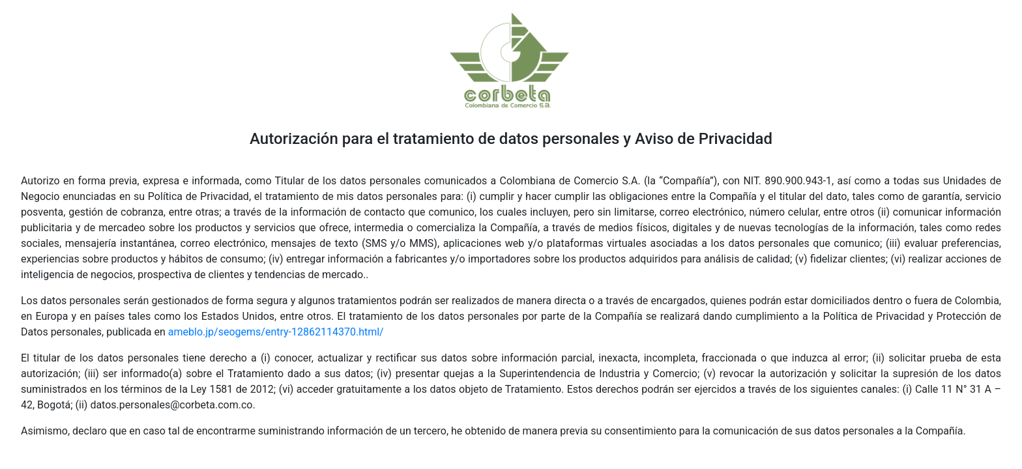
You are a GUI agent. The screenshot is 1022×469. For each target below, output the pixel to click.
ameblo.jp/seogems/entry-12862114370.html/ (276, 332)
